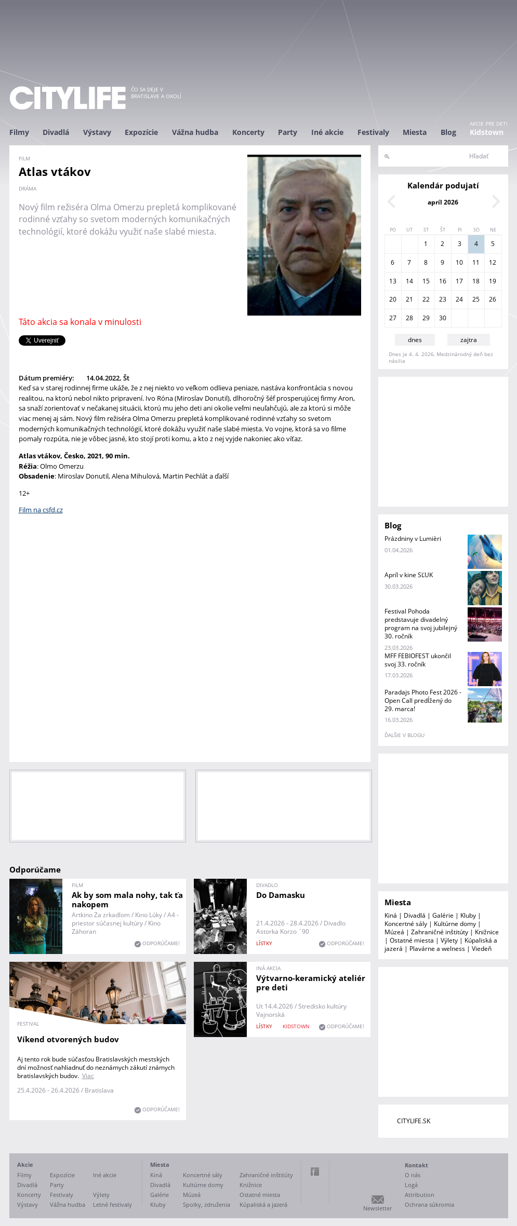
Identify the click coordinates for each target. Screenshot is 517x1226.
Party (287, 132)
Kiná (391, 915)
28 (409, 318)
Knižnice (487, 932)
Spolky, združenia (206, 1204)
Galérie (443, 915)
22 (426, 299)
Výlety (449, 940)
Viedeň (482, 948)
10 (459, 262)
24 (459, 299)
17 (459, 281)
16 (442, 281)
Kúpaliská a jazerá (263, 1204)
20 (392, 299)
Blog (448, 132)
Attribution (419, 1194)
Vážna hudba (195, 132)
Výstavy (97, 132)
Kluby (468, 915)
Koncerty (248, 132)
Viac (88, 1075)
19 (492, 281)
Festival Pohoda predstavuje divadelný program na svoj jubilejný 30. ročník (421, 624)
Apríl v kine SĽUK (409, 574)
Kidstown (486, 132)
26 (492, 299)
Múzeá (394, 932)
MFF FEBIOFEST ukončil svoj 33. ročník (418, 660)
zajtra (468, 339)
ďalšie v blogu (405, 735)
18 (476, 281)
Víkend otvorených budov (68, 1039)
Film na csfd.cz (41, 509)
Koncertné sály (406, 923)
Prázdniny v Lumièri (413, 538)
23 (442, 299)
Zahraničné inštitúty (439, 932)
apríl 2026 (443, 202)
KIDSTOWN (296, 1026)
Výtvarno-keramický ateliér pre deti (310, 982)
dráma (27, 188)
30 (442, 318)
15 (426, 281)
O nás (412, 1175)
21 (409, 299)
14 (409, 281)
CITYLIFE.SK (413, 1120)
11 (476, 262)
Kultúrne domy (455, 923)
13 (392, 281)
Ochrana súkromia (429, 1204)
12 (492, 262)
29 (426, 318)
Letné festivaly (112, 1204)
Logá (411, 1185)
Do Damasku (280, 895)
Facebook (315, 1171)
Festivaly (373, 132)
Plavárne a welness (437, 948)
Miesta (415, 132)
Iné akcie (327, 132)
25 (476, 299)
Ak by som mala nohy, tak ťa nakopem (127, 899)
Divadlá (56, 132)
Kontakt (416, 1165)
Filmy (19, 132)
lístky (264, 943)
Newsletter (377, 1208)
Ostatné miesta (412, 940)
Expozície (141, 132)
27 (392, 318)
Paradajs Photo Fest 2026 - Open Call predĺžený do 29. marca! (423, 700)
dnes (415, 339)
